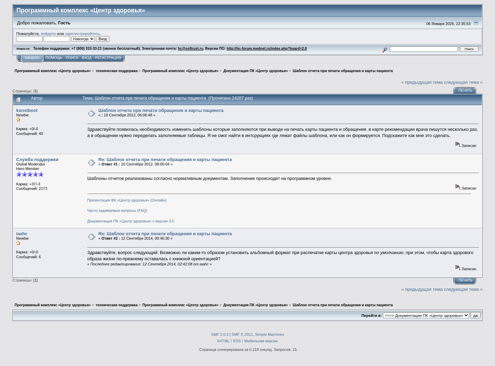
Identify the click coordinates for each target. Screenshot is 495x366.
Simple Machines (269, 334)
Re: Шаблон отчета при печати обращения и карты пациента (165, 159)
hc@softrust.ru (190, 48)
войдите (48, 33)
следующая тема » (463, 82)
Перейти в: (371, 315)
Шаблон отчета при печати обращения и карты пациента (160, 110)
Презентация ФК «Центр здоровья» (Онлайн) (126, 200)
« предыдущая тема (422, 82)
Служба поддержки (37, 159)
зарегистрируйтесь (82, 33)
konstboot (26, 110)
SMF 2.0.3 (220, 334)
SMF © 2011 (242, 334)
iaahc (22, 233)
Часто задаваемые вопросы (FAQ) (117, 210)
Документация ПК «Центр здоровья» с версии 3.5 (130, 221)
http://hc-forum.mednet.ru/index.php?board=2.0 (267, 48)
